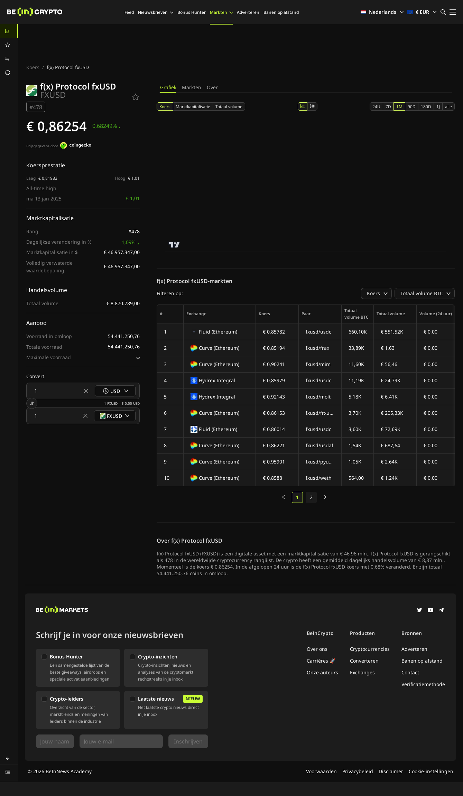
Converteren (364, 660)
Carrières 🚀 (321, 660)
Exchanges (362, 672)
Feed (129, 12)
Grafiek (168, 87)
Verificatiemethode (423, 684)
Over (212, 87)
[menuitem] (9, 31)
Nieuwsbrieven (155, 12)
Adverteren (248, 12)
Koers (32, 67)
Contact (410, 672)
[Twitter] (419, 611)
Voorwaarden (321, 771)
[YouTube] (430, 611)
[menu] (9, 51)
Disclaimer (391, 771)
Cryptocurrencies (370, 649)
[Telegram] (441, 611)
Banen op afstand (281, 12)
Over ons (317, 649)
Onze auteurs (322, 672)
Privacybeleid (357, 771)
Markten (221, 12)
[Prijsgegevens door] (75, 146)
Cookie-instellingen (431, 771)
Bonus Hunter (191, 12)
